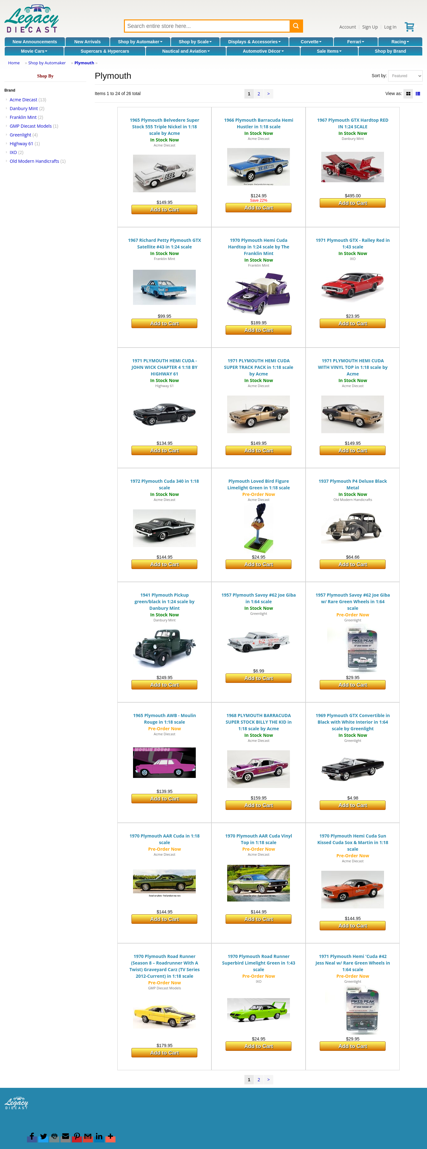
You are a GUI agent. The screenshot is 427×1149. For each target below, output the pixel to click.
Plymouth (84, 63)
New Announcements (35, 41)
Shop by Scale (195, 41)
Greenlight (20, 135)
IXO (13, 152)
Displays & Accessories (254, 41)
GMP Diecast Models (31, 126)
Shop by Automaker (140, 41)
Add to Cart (164, 210)
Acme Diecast (23, 100)
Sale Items (329, 51)
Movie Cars (34, 51)
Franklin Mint (23, 117)
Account (347, 27)
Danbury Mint (24, 108)
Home (14, 63)
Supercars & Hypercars (105, 51)
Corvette (311, 41)
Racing (400, 41)
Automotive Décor (263, 51)
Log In (390, 27)
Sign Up (370, 27)
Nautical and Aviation (186, 51)
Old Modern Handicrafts (34, 161)
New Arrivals (87, 41)
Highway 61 (21, 143)
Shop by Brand (390, 51)
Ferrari (355, 41)
